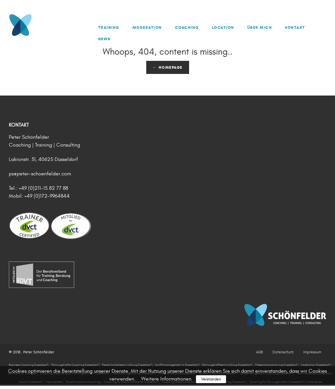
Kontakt (295, 27)
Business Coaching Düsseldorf (28, 364)
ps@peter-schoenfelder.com (40, 174)
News (104, 38)
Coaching (187, 27)
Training (108, 27)
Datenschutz (283, 352)
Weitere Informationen (166, 379)
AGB (259, 352)
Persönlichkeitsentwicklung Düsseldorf (126, 364)
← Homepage (168, 67)
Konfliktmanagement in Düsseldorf (177, 364)
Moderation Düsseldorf (315, 364)
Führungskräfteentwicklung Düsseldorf (227, 364)
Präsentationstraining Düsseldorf (276, 364)
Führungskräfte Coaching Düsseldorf (74, 364)
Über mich (259, 27)
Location (223, 27)
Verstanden (211, 379)
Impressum (312, 352)
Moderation (147, 27)
